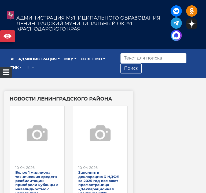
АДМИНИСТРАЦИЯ (37, 59)
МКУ (68, 59)
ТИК (14, 67)
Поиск (131, 68)
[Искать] (153, 58)
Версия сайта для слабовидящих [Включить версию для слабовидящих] (7, 36)
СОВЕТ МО (91, 59)
